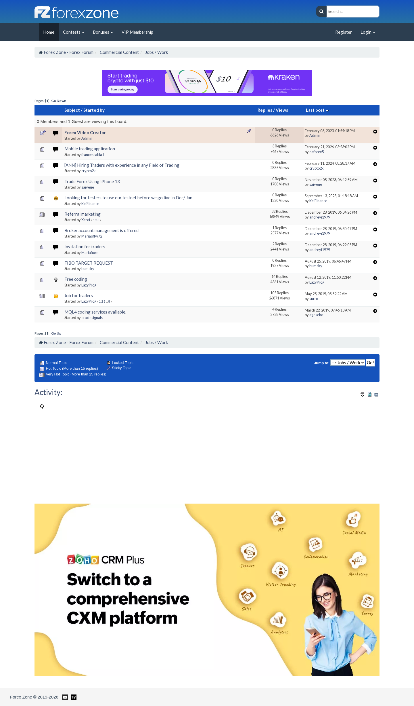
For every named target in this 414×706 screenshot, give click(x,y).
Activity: (48, 392)
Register (343, 32)
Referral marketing (82, 214)
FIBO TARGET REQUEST (88, 262)
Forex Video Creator (85, 132)
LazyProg (88, 285)
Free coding (75, 279)
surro (313, 298)
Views (282, 110)
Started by (94, 110)
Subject (72, 110)
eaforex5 (316, 151)
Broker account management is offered (101, 230)
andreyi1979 (319, 217)
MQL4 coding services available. (95, 311)
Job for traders (78, 295)
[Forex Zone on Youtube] (64, 696)
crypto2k (88, 170)
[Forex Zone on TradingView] (72, 696)
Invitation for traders (84, 246)
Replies (265, 110)
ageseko (316, 314)
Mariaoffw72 (91, 236)
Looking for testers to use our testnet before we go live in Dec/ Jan (128, 197)
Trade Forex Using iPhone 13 (92, 181)
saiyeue (87, 187)
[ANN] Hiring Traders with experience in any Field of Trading (121, 165)
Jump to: (321, 363)
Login (368, 32)
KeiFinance (90, 203)
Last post (317, 110)
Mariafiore (89, 252)
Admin (86, 138)
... (107, 301)
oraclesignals (92, 317)
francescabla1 (92, 154)
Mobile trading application (89, 148)
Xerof (85, 219)
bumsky (87, 268)
